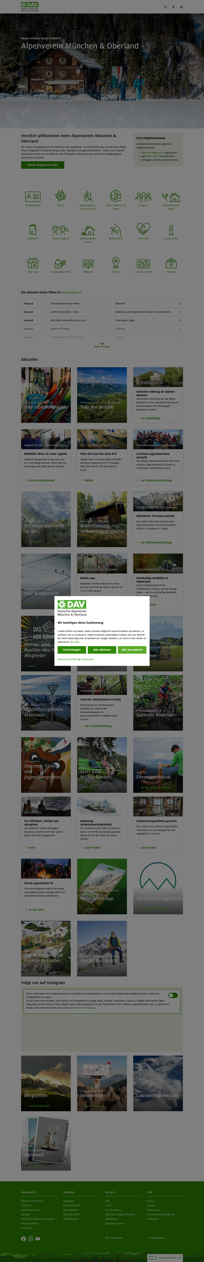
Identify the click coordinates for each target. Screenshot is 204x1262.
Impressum (88, 659)
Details (74, 642)
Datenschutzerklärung (69, 659)
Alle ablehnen (102, 649)
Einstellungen (72, 649)
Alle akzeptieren (132, 649)
